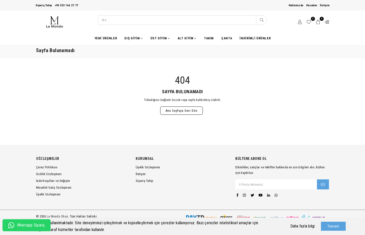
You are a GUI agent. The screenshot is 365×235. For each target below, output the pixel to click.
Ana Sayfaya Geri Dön (181, 110)
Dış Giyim (133, 38)
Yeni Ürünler (105, 38)
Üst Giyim (160, 38)
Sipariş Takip (44, 5)
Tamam (333, 226)
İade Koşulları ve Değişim (53, 181)
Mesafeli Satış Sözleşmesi (54, 187)
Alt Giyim (187, 38)
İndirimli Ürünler (255, 38)
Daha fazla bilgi (302, 226)
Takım (209, 38)
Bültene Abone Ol (251, 159)
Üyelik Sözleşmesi (48, 194)
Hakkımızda (296, 5)
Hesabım (311, 5)
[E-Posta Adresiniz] (276, 184)
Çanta (226, 38)
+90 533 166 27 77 (66, 5)
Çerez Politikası (46, 167)
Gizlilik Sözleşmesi (49, 174)
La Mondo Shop (57, 216)
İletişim (324, 5)
